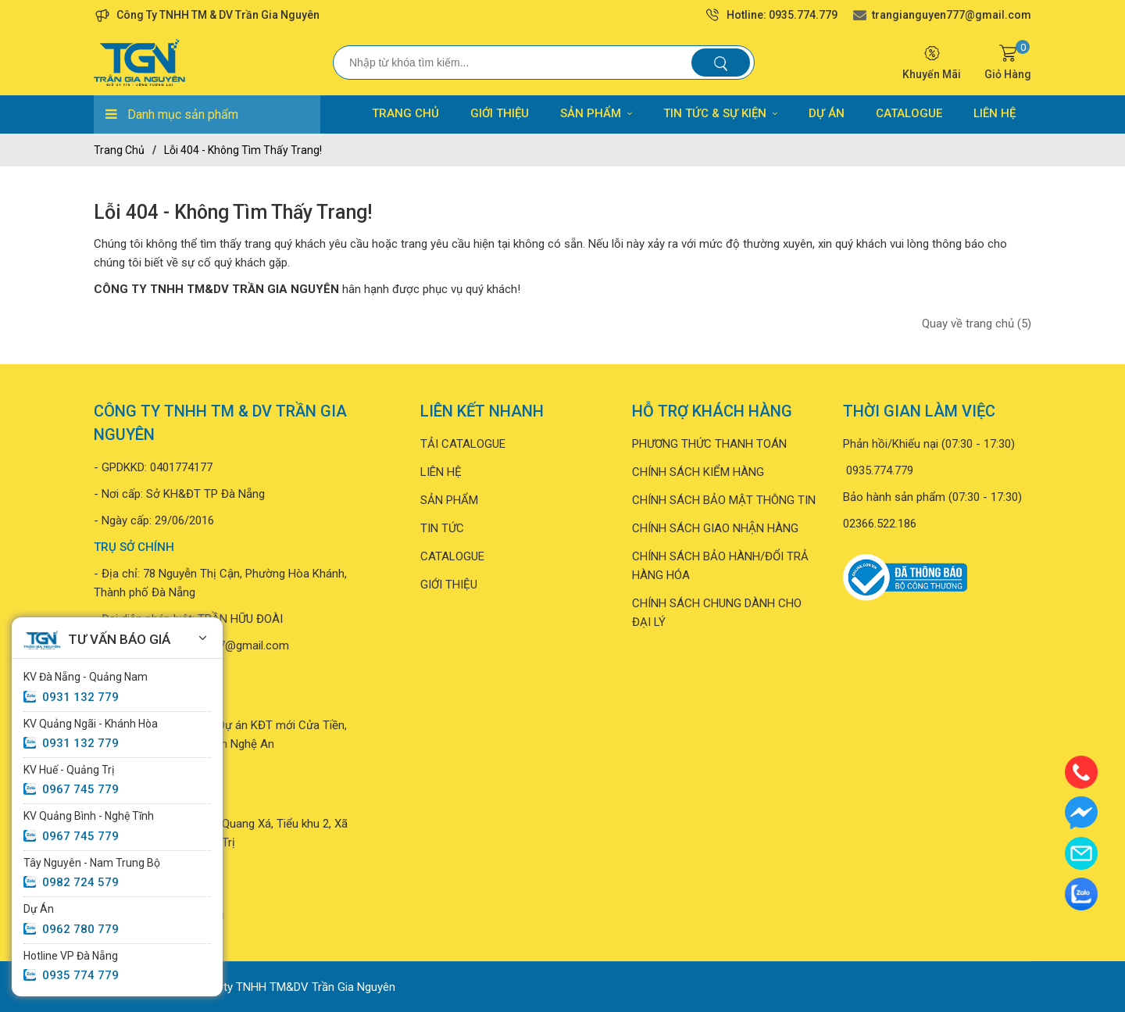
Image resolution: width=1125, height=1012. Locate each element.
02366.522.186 (879, 524)
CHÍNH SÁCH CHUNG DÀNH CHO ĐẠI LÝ (717, 612)
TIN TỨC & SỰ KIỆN (720, 113)
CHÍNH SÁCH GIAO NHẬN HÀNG (715, 528)
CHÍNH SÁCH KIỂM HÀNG (698, 472)
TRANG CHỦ (405, 113)
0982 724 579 (80, 882)
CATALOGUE (909, 113)
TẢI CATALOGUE (462, 444)
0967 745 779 (80, 789)
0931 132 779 (80, 697)
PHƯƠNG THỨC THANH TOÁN (709, 444)
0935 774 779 (80, 975)
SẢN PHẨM (596, 113)
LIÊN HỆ (994, 113)
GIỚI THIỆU (499, 113)
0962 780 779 (80, 929)
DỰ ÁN (827, 113)
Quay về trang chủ (976, 323)
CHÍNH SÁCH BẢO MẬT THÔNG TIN (724, 500)
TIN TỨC (442, 528)
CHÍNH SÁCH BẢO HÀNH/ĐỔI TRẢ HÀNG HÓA (720, 565)
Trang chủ (119, 150)
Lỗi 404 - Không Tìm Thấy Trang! (243, 150)
